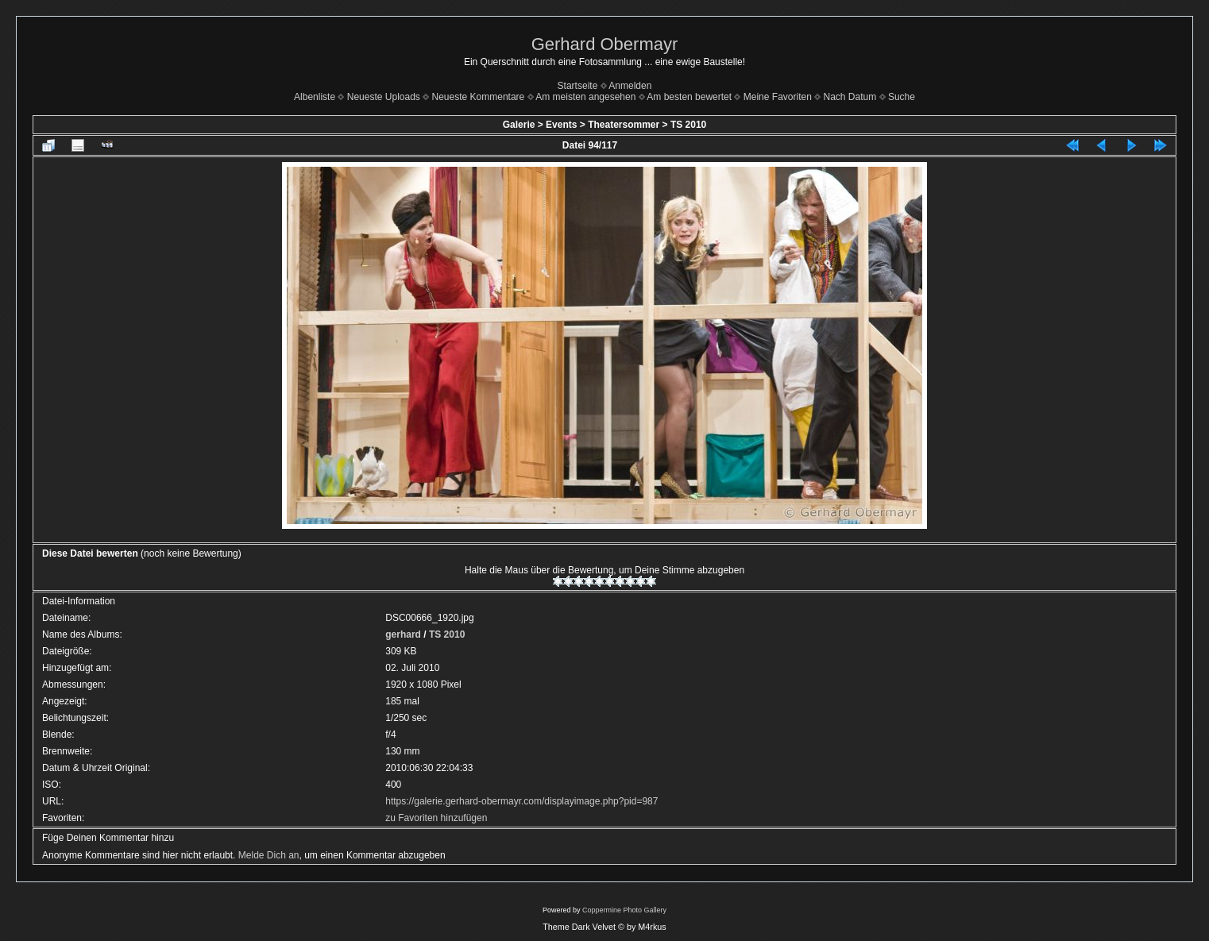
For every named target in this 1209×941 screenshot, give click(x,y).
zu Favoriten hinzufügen (436, 817)
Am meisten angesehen (585, 96)
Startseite (578, 85)
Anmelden (629, 85)
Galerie (519, 124)
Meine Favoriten (778, 96)
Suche (901, 96)
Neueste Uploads (383, 96)
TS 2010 (688, 124)
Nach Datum (850, 96)
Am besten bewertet (689, 96)
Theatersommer (623, 124)
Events (561, 124)
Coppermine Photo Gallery (624, 910)
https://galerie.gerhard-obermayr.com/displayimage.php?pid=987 (521, 801)
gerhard (403, 634)
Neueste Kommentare (478, 96)
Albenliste (314, 96)
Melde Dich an (268, 855)
